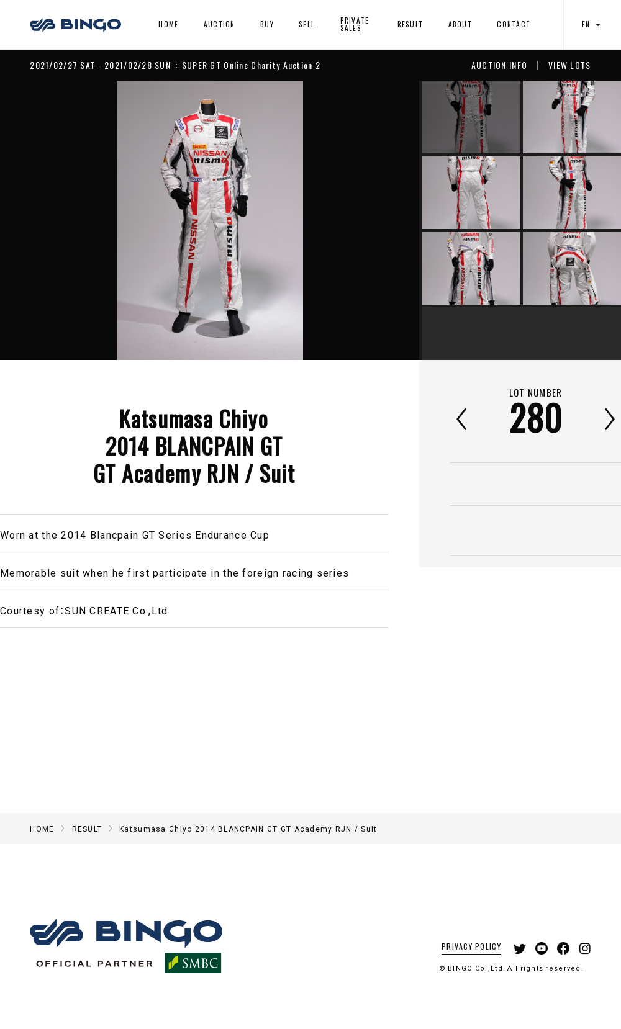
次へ (610, 419)
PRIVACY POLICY (471, 946)
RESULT (410, 24)
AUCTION (219, 24)
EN (592, 24)
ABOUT (460, 24)
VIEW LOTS (569, 65)
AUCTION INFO (499, 65)
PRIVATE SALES (354, 24)
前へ (461, 419)
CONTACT (513, 24)
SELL (307, 24)
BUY (267, 24)
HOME (168, 24)
